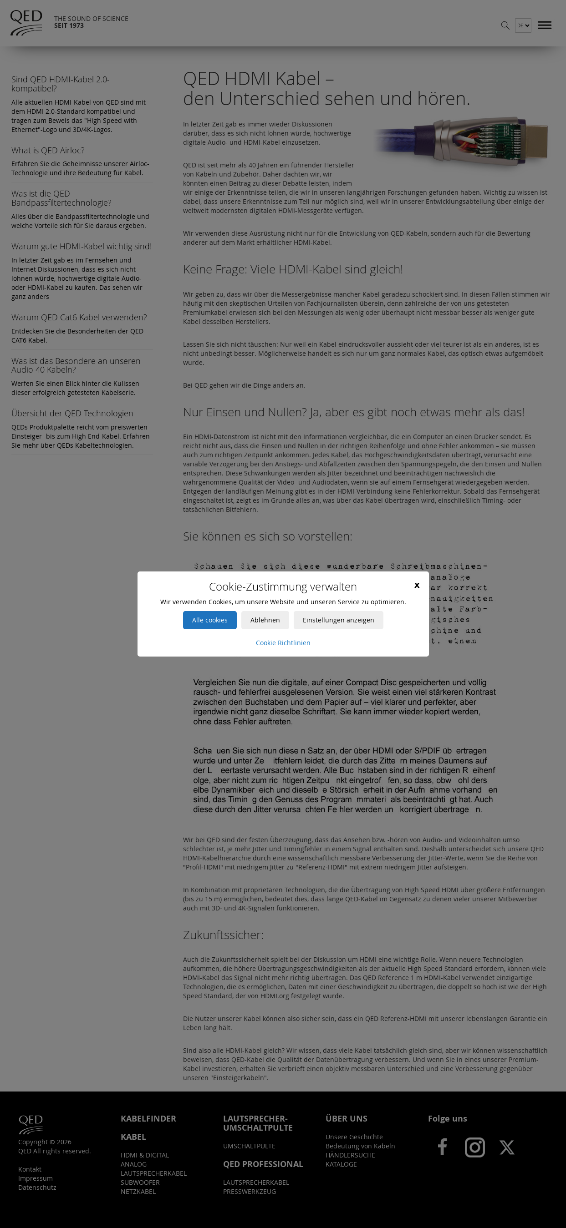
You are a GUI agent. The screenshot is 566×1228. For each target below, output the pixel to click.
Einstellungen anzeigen (338, 620)
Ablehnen (265, 620)
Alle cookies (210, 620)
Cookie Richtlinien (283, 642)
